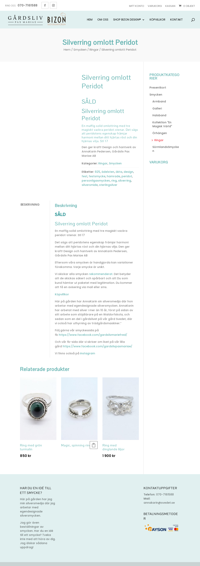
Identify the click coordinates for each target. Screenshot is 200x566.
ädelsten (107, 172)
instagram (87, 353)
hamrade (113, 176)
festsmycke (97, 176)
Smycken (80, 49)
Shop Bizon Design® (127, 19)
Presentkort (157, 88)
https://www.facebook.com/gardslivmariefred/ (93, 335)
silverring (124, 181)
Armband (159, 101)
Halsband (159, 115)
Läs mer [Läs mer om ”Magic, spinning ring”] (94, 445)
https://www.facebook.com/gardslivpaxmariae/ (97, 346)
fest (84, 176)
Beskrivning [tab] (30, 204)
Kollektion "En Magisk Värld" (162, 124)
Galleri (157, 108)
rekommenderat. (100, 274)
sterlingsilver (108, 185)
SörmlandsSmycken (165, 149)
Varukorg (155, 6)
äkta (119, 172)
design (128, 172)
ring (114, 181)
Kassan (170, 6)
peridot (126, 176)
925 (97, 172)
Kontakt (176, 19)
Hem (89, 19)
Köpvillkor (157, 19)
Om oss (102, 19)
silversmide (90, 185)
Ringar (94, 49)
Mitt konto (136, 6)
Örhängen (159, 133)
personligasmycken (96, 181)
